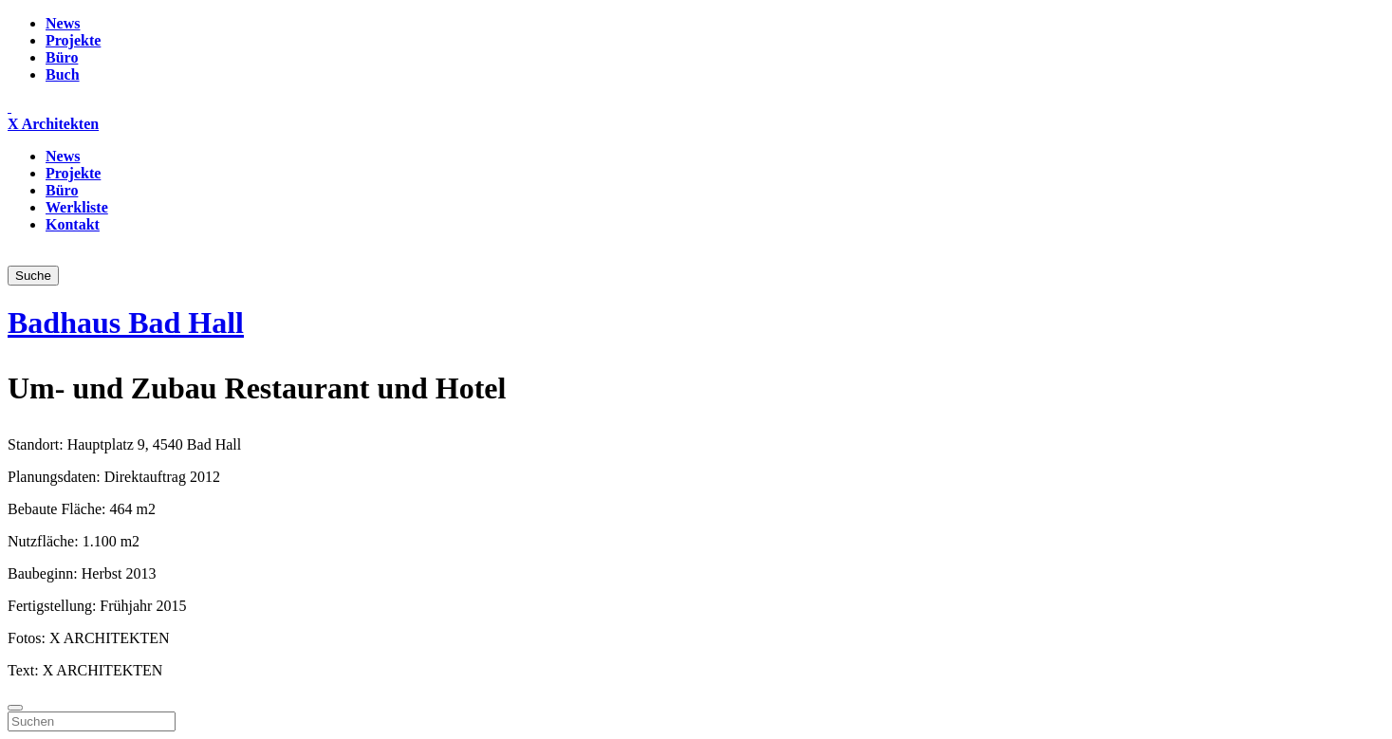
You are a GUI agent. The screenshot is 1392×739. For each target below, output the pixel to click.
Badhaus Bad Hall (126, 322)
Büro (62, 57)
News (63, 23)
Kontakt (73, 224)
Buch (63, 74)
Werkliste (77, 207)
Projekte (73, 40)
